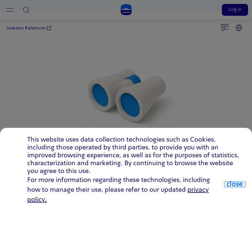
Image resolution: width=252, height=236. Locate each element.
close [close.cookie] (234, 184)
